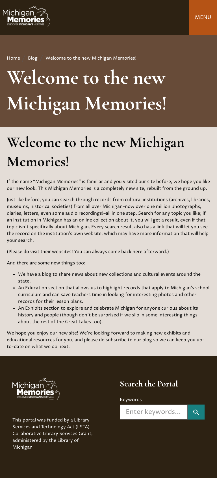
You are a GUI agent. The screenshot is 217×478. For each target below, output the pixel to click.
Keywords (131, 400)
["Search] (196, 412)
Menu (203, 17)
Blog (33, 58)
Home (13, 58)
